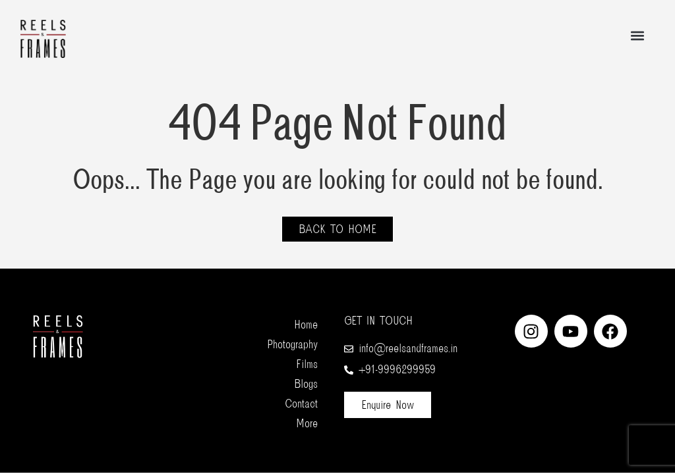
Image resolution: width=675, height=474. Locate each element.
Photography (292, 344)
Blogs (306, 384)
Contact (301, 403)
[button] (637, 36)
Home (306, 324)
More (307, 423)
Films (307, 364)
